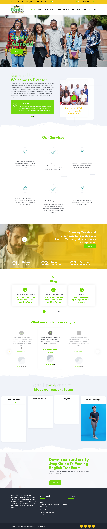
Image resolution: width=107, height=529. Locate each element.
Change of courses (26, 263)
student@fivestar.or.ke (61, 2)
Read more (90, 246)
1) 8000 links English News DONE (25, 294)
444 (59, 311)
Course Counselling (56, 263)
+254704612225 (86, 2)
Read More (17, 51)
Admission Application (85, 263)
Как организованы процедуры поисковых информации (81, 300)
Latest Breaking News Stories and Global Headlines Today (25, 300)
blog (81, 294)
